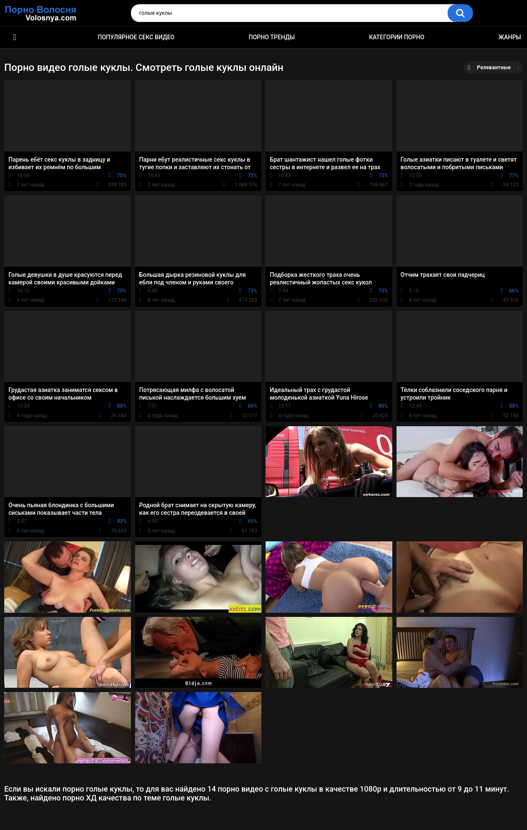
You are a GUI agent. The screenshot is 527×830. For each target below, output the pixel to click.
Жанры (509, 37)
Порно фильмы (14, 37)
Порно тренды (272, 37)
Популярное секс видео (136, 37)
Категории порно (396, 37)
